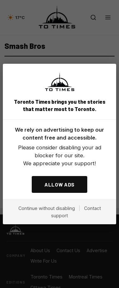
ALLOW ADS (59, 184)
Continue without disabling (46, 208)
